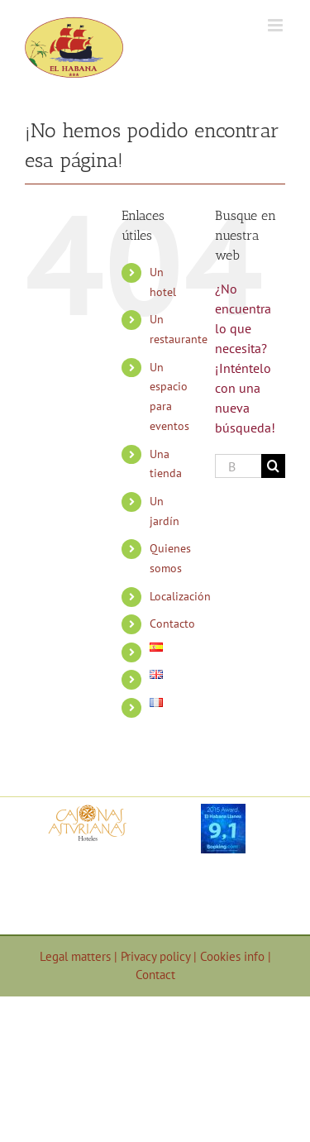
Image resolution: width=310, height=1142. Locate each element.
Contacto (172, 623)
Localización (180, 596)
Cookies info (234, 956)
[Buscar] (273, 466)
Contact (155, 974)
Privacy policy (157, 956)
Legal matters (77, 956)
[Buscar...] (238, 466)
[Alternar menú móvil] (276, 25)
